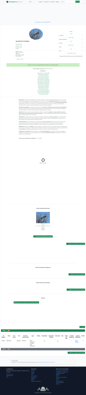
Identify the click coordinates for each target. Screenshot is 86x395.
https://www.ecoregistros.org (45, 362)
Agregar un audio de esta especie (76, 274)
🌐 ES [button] (30, 1)
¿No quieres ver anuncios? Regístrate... (43, 22)
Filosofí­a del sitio (9, 375)
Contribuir (52, 1)
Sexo (71, 41)
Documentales (34, 376)
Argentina (43, 227)
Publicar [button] (40, 1)
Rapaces (58, 383)
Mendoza (43, 226)
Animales (33, 370)
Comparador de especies (61, 377)
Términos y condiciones (36, 381)
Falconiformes (20, 52)
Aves (19, 53)
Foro (32, 374)
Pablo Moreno (43, 229)
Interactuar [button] (46, 1)
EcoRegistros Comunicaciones (62, 370)
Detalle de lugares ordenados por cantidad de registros (26, 302)
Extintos (57, 378)
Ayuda (32, 380)
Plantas (32, 372)
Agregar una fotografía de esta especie (75, 243)
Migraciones (33, 377)
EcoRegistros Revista (60, 373)
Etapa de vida (71, 45)
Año (71, 48)
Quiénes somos (9, 374)
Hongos (32, 373)
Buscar (77, 1)
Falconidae (20, 51)
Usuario (71, 33)
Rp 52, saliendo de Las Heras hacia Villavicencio (43, 225)
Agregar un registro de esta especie (76, 352)
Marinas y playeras (60, 382)
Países (57, 376)
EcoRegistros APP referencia (62, 372)
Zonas (57, 380)
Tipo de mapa (71, 37)
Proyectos (33, 378)
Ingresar (57, 1)
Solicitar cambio (19, 59)
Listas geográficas (59, 381)
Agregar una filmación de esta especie (75, 289)
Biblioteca (58, 374)
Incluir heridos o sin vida (71, 53)
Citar (7, 376)
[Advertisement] (43, 12)
